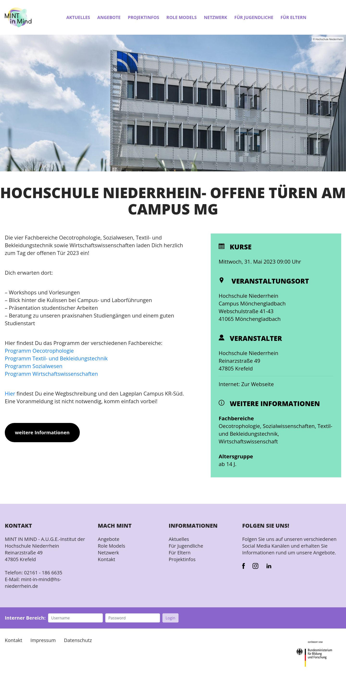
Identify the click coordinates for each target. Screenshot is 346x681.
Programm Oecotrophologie (39, 350)
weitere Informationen (42, 432)
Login (170, 618)
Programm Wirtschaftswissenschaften (51, 373)
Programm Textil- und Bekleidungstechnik (56, 358)
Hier (10, 393)
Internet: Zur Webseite (246, 384)
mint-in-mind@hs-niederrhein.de (33, 582)
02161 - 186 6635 (43, 572)
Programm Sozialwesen (33, 366)
